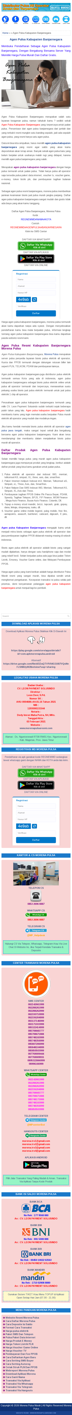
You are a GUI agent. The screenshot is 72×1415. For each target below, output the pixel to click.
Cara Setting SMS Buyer (20, 1360)
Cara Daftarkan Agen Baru (21, 1357)
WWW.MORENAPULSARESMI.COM (43, 1413)
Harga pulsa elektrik (17, 1331)
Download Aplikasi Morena (21, 1374)
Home (5, 33)
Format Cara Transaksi (19, 1327)
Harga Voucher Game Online (22, 1347)
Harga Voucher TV (16, 1351)
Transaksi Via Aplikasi (18, 1380)
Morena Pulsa (51, 354)
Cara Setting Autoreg (18, 1364)
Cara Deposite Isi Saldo (19, 1324)
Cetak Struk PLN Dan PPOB (21, 1367)
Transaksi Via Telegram (19, 1387)
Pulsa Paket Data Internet (20, 1337)
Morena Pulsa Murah (30, 1405)
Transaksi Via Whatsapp (19, 1384)
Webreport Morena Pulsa (20, 1370)
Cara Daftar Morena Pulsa (20, 1321)
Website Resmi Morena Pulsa (22, 1317)
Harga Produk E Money (19, 1341)
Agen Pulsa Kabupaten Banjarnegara (36, 39)
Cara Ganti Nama (15, 1377)
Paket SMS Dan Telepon (19, 1334)
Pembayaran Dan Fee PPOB (22, 1354)
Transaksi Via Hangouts (19, 1390)
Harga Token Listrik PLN (19, 1344)
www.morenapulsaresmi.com (36, 728)
